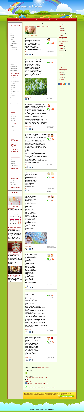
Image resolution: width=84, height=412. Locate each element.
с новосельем (12, 60)
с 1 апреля (12, 101)
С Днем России (12, 95)
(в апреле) (61, 70)
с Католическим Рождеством (15, 165)
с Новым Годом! (13, 77)
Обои (57, 19)
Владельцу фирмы (63, 37)
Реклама (40, 409)
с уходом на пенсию (13, 43)
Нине (60, 55)
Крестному (61, 30)
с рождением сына (13, 47)
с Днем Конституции (13, 106)
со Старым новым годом (14, 91)
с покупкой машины (13, 68)
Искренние (61, 51)
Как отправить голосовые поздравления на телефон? (41, 387)
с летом (11, 45)
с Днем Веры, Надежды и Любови (16, 103)
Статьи (37, 409)
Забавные (61, 48)
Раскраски (51, 19)
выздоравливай (12, 182)
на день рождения (13, 135)
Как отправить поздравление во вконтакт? (38, 383)
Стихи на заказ (64, 19)
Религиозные (15, 157)
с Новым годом (12, 120)
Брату (60, 35)
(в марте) (61, 74)
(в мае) (60, 72)
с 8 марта (11, 79)
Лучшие (14, 19)
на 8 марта (12, 131)
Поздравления (15, 25)
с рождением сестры (13, 66)
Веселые (61, 43)
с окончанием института (14, 56)
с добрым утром (13, 184)
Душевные (61, 46)
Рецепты (44, 19)
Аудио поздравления (29, 19)
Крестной (61, 28)
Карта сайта (44, 409)
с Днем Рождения (13, 27)
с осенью (11, 54)
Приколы (37, 19)
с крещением (12, 161)
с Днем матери (12, 97)
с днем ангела (12, 29)
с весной (11, 53)
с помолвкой (12, 64)
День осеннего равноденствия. (15, 153)
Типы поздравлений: (63, 41)
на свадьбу (12, 35)
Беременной (61, 33)
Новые (20, 19)
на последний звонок (13, 70)
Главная (10, 0)
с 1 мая (11, 89)
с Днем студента (13, 104)
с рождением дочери (13, 49)
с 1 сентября (12, 99)
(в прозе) (61, 75)
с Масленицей (12, 163)
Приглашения (15, 187)
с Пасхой (11, 159)
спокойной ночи (13, 180)
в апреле (38, 26)
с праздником (12, 118)
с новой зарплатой (13, 58)
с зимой (11, 39)
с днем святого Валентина (14, 81)
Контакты (49, 409)
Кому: (60, 26)
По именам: (61, 53)
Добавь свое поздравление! (66, 396)
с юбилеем (12, 33)
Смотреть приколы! (15, 192)
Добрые (61, 45)
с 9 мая (11, 93)
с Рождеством (12, 85)
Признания (14, 168)
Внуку (60, 38)
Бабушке (61, 32)
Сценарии (14, 123)
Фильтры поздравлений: (64, 67)
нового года (12, 128)
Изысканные (61, 50)
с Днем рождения (13, 116)
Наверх (52, 409)
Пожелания (14, 178)
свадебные (12, 114)
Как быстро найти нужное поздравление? (36, 377)
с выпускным (12, 41)
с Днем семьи (12, 87)
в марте (47, 26)
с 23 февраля (12, 83)
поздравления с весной (43, 367)
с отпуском (12, 37)
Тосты (13, 112)
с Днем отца (12, 108)
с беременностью (13, 62)
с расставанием (12, 174)
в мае (42, 26)
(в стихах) (61, 77)
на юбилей (12, 133)
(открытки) (61, 79)
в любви (11, 171)
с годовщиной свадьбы (14, 31)
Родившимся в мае (63, 69)
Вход (13, 0)
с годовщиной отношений (14, 51)
